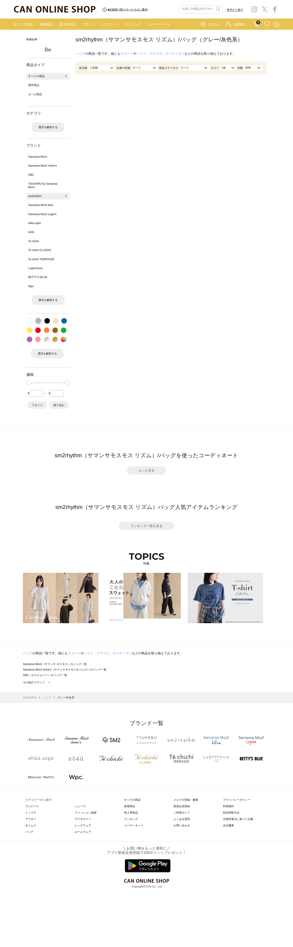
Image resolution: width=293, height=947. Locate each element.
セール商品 (35, 94)
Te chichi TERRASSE (41, 259)
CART (256, 23)
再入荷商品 (68, 24)
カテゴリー (110, 24)
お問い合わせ (182, 825)
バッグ (80, 53)
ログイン (213, 24)
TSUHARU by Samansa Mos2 (42, 185)
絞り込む (59, 405)
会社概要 (228, 825)
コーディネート (159, 24)
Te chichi (33, 241)
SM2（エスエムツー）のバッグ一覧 (45, 675)
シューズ (80, 806)
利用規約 (228, 806)
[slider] (29, 383)
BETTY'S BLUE (37, 277)
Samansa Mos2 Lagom (42, 214)
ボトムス (30, 825)
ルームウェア (83, 831)
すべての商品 (23, 24)
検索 (217, 9)
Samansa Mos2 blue (40, 205)
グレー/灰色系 (65, 697)
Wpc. (31, 286)
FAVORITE (267, 24)
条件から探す (235, 9)
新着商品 (46, 24)
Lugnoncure (35, 268)
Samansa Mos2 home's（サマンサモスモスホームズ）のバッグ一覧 (64, 669)
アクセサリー (83, 819)
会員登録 (238, 24)
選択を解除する (48, 127)
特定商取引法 (231, 812)
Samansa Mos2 (37, 156)
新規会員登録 (182, 806)
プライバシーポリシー (236, 799)
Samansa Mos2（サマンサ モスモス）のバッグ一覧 (55, 664)
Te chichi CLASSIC (39, 250)
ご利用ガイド (182, 812)
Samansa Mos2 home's (42, 165)
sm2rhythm (35, 196)
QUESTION (276, 24)
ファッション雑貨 (86, 812)
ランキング (133, 24)
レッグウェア (83, 825)
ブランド (88, 24)
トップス (30, 812)
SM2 (31, 174)
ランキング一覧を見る (146, 526)
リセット (37, 405)
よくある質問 (182, 819)
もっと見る (146, 470)
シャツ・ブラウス (149, 53)
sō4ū (31, 232)
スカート (126, 53)
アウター (30, 819)
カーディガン (174, 53)
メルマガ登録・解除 (186, 799)
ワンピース (32, 806)
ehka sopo (34, 223)
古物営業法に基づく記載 (238, 819)
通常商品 (33, 85)
